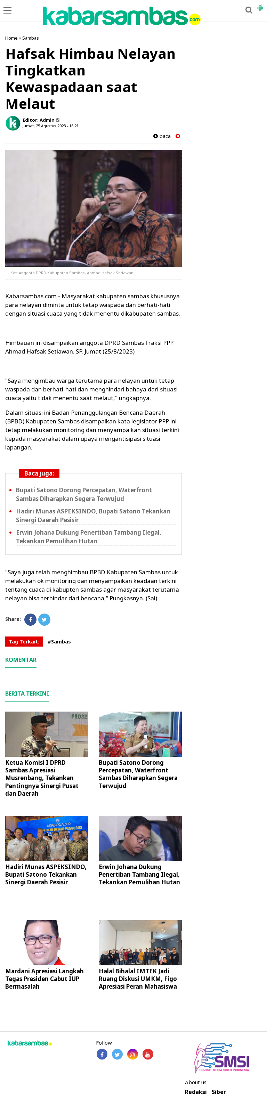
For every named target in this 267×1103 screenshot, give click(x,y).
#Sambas (59, 641)
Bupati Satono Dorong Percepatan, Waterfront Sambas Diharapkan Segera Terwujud (138, 774)
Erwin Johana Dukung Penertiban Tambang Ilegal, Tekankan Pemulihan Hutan (139, 874)
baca (162, 136)
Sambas (30, 38)
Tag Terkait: (24, 641)
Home (11, 38)
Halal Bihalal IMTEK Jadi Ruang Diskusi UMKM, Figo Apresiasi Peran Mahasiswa (138, 978)
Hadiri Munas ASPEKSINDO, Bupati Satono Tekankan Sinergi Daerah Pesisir (46, 874)
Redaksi (196, 1092)
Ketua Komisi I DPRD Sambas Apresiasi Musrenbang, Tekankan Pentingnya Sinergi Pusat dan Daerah (42, 778)
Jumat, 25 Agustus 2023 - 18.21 (51, 125)
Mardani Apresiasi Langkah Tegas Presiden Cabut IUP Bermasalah (44, 978)
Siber (219, 1092)
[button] (260, 4)
